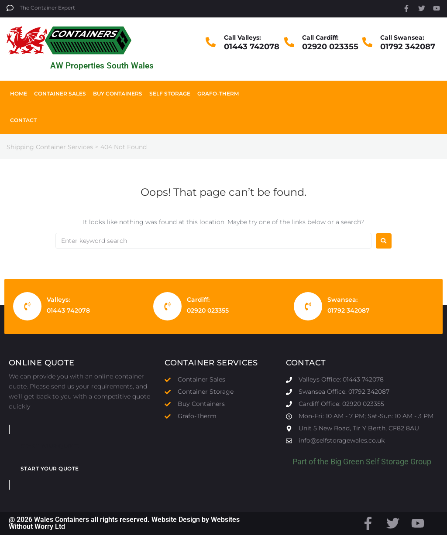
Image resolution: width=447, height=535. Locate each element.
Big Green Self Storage (369, 461)
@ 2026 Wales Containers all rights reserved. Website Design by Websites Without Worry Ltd (124, 523)
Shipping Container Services (50, 147)
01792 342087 (407, 46)
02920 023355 (330, 46)
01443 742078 (251, 46)
